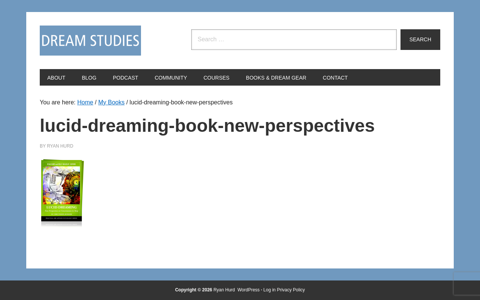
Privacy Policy (291, 289)
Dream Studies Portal (90, 41)
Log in (269, 289)
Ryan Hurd (224, 289)
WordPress (248, 289)
